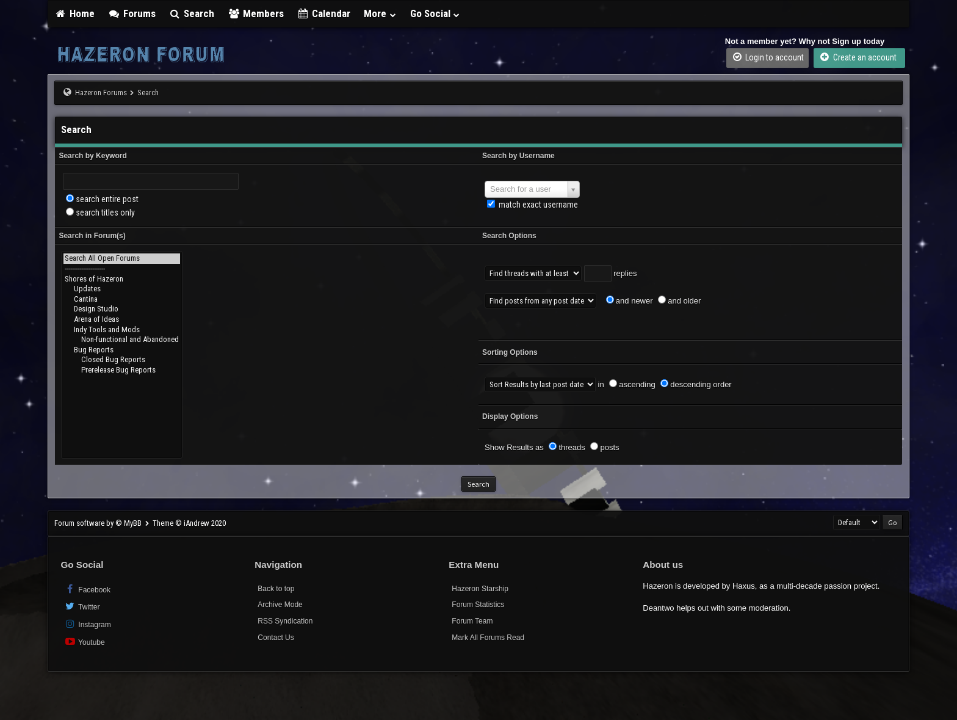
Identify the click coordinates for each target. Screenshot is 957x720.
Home (74, 13)
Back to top (276, 588)
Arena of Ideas (121, 320)
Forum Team (472, 621)
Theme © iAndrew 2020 (189, 523)
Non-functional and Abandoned (121, 340)
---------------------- (121, 269)
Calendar (324, 13)
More (380, 13)
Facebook (86, 589)
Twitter (81, 606)
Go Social (435, 13)
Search (192, 13)
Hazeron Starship (480, 588)
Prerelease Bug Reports (121, 370)
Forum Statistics (478, 604)
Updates (121, 289)
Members (256, 13)
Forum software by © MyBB (98, 523)
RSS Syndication (285, 621)
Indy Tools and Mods (121, 330)
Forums (132, 13)
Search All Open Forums (121, 258)
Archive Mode (280, 604)
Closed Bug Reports (121, 360)
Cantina (121, 299)
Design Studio (121, 309)
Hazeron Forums (101, 92)
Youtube (83, 641)
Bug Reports (121, 350)
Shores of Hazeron (121, 279)
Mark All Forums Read (488, 637)
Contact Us (276, 637)
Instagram (86, 624)
